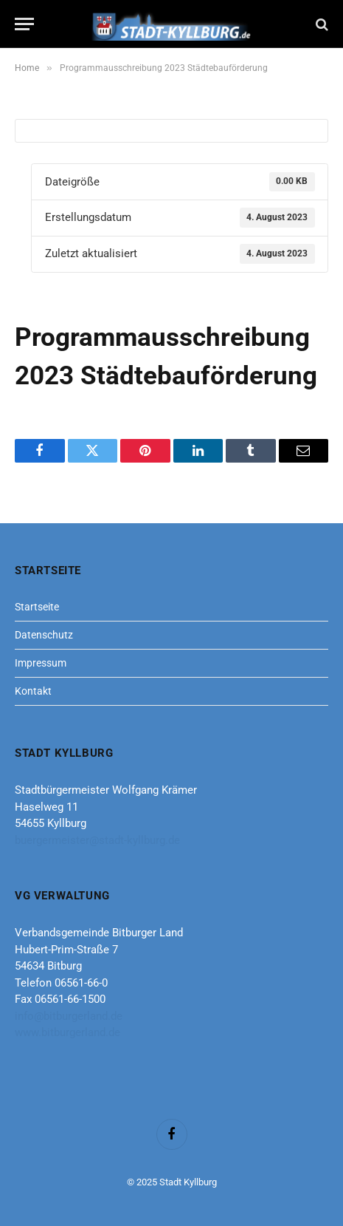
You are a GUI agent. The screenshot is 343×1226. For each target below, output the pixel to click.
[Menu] (24, 24)
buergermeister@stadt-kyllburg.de (97, 840)
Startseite (37, 607)
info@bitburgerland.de (68, 1016)
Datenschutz (44, 635)
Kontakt (33, 691)
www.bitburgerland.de (67, 1032)
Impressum (40, 663)
